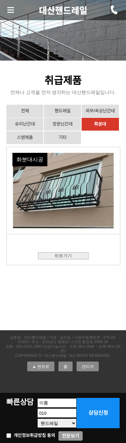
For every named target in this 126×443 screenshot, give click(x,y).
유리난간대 (25, 124)
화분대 (100, 124)
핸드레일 (62, 110)
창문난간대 (62, 124)
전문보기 (70, 436)
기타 (62, 137)
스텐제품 (25, 137)
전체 (25, 110)
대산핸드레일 (63, 10)
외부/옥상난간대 (100, 110)
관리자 (88, 366)
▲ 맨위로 (40, 366)
